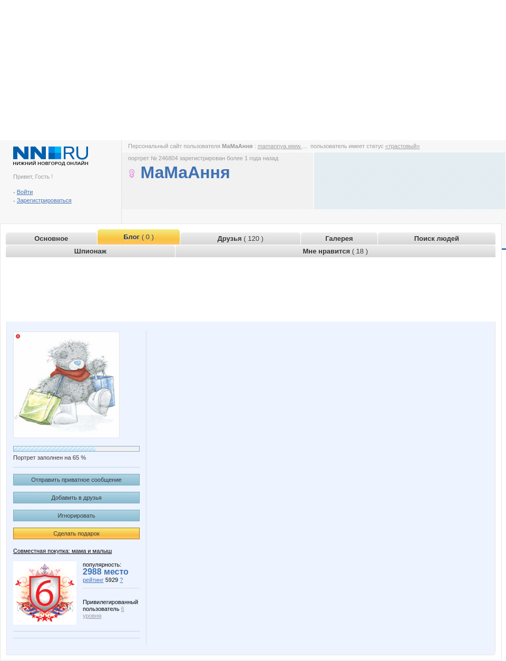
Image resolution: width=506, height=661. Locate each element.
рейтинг (93, 580)
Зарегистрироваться (44, 200)
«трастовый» (402, 146)
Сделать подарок (76, 533)
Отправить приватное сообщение (76, 480)
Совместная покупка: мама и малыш (62, 551)
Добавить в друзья (76, 497)
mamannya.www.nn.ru (286, 146)
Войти (25, 192)
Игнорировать (76, 515)
